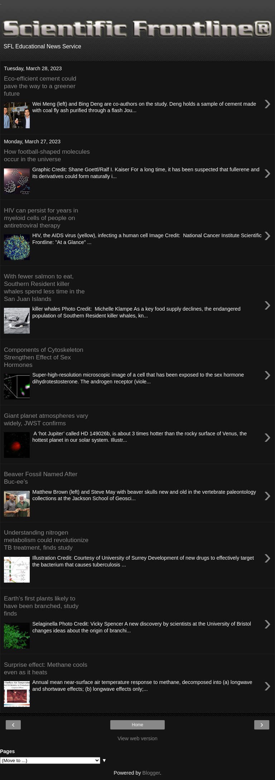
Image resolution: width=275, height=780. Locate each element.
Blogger (151, 773)
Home (137, 724)
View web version (137, 738)
